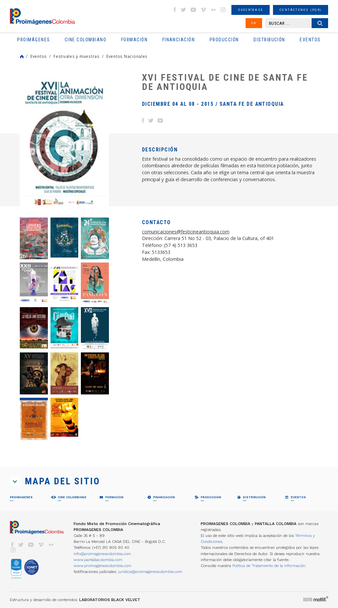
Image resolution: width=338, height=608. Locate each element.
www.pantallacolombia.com (98, 559)
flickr (213, 9)
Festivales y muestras (76, 56)
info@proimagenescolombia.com (102, 553)
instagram (223, 9)
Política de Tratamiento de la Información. (269, 565)
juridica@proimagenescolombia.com (150, 571)
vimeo (203, 9)
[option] (64, 140)
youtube (193, 9)
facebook (174, 9)
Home (22, 56)
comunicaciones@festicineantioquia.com (185, 231)
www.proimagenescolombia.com (102, 565)
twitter (183, 9)
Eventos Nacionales (127, 56)
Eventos (38, 56)
